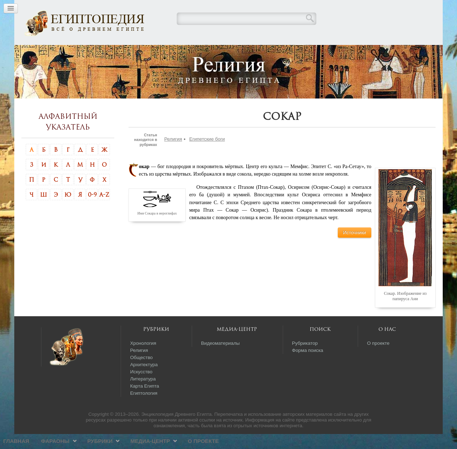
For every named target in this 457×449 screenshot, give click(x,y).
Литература (143, 394)
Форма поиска (307, 365)
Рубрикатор (305, 358)
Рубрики (214, 52)
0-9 (92, 209)
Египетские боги (207, 154)
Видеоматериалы (220, 358)
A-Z (104, 209)
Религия (173, 154)
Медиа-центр (265, 52)
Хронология (143, 358)
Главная (131, 52)
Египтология (143, 408)
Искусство (141, 386)
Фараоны (170, 52)
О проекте (318, 52)
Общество (141, 372)
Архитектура (143, 379)
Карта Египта (144, 401)
